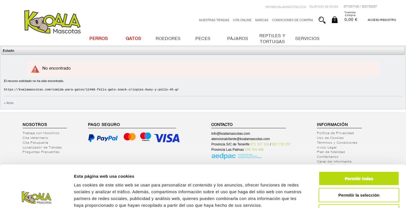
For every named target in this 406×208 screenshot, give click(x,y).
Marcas (261, 20)
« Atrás (9, 103)
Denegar (358, 172)
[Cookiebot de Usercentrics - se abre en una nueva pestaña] (36, 197)
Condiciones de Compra (292, 20)
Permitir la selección (358, 155)
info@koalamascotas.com (285, 7)
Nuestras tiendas (214, 20)
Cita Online (242, 20)
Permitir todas (359, 139)
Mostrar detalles (305, 196)
